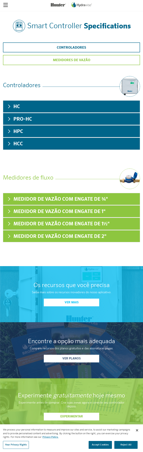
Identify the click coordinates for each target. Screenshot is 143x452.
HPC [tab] (15, 131)
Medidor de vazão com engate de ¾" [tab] (57, 199)
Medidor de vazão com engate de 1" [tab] (56, 211)
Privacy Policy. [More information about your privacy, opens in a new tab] (50, 438)
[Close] (137, 432)
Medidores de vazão (71, 60)
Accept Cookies (100, 446)
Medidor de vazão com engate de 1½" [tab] (58, 223)
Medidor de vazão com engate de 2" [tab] (57, 236)
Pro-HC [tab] (19, 119)
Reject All (125, 446)
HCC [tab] (15, 143)
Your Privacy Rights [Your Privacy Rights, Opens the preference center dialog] (16, 446)
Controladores (71, 47)
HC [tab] (13, 106)
